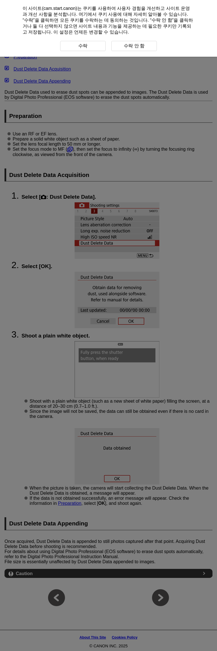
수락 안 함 (161, 20)
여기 (83, 14)
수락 (28, 20)
